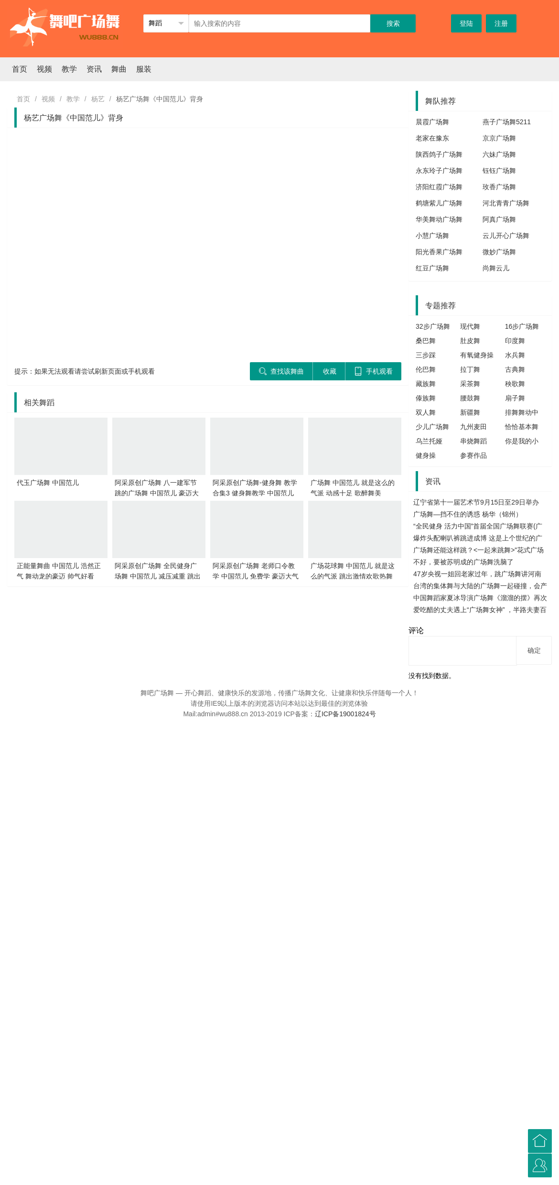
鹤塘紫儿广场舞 (439, 203)
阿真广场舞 (499, 219)
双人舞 (426, 412)
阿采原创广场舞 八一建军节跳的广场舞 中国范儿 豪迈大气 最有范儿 (157, 493)
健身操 (426, 455)
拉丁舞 (470, 369)
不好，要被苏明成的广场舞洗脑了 (463, 562)
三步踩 (426, 355)
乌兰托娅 (429, 441)
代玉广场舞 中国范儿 (48, 482)
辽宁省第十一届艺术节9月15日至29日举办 (476, 502)
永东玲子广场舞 (439, 170)
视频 (44, 69)
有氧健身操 (477, 355)
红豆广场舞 (432, 268)
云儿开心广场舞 (506, 235)
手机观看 (373, 371)
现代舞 (470, 326)
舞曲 (119, 69)
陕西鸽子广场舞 (439, 154)
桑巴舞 (426, 341)
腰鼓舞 (470, 398)
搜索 (393, 23)
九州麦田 (473, 427)
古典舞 (515, 369)
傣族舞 (426, 398)
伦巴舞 (426, 369)
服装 (143, 69)
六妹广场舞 (499, 154)
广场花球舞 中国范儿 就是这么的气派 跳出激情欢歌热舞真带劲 (353, 576)
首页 (19, 69)
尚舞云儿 (496, 268)
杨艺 (98, 99)
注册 (501, 23)
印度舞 (515, 341)
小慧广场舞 (432, 235)
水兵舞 (515, 355)
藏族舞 (426, 384)
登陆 (466, 23)
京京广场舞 (499, 138)
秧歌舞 (515, 384)
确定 (534, 650)
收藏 (329, 371)
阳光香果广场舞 (439, 252)
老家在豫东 (432, 138)
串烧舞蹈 (473, 441)
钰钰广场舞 (499, 170)
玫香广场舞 (499, 187)
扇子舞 (515, 398)
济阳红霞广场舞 (439, 187)
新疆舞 (470, 412)
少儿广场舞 (432, 427)
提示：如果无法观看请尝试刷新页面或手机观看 (84, 371)
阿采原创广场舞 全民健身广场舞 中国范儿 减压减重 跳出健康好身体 (158, 576)
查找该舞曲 (281, 371)
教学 (69, 69)
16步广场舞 (522, 326)
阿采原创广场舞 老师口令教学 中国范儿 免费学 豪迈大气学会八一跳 (256, 576)
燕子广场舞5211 (507, 122)
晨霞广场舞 (432, 122)
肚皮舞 (470, 341)
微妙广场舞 (499, 252)
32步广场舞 (433, 326)
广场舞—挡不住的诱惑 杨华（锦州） (467, 514)
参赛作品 (473, 455)
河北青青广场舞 (506, 203)
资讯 (94, 69)
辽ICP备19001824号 (345, 714)
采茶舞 (470, 384)
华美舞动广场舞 (439, 219)
